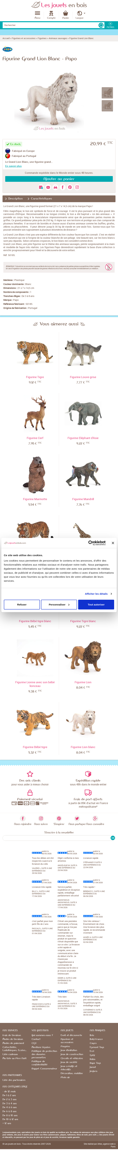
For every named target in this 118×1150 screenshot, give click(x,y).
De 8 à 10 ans (10, 1115)
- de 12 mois (9, 1091)
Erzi (92, 1051)
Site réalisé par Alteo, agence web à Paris (99, 1145)
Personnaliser (59, 604)
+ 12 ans (7, 1123)
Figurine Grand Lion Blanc (81, 38)
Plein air (65, 1077)
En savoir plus (13, 166)
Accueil (6, 38)
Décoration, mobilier (72, 1073)
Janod (93, 1067)
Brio (92, 1035)
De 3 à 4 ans (10, 1103)
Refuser (22, 604)
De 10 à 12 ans (10, 1119)
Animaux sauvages (58, 38)
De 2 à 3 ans (9, 1099)
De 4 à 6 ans (10, 1107)
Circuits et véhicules (72, 1058)
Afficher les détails (96, 593)
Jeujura (93, 1071)
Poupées (65, 1046)
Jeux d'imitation (69, 1050)
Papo (16, 299)
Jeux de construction (72, 1054)
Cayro (93, 1043)
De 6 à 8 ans (9, 1111)
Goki (92, 1055)
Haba (92, 1059)
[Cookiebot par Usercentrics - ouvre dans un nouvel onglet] (91, 543)
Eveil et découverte (71, 1035)
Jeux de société (69, 1062)
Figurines (42, 38)
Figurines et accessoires (23, 38)
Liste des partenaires (14, 1080)
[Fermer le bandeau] (113, 543)
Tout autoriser (96, 604)
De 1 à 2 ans (9, 1095)
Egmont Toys (97, 1047)
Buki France (96, 1039)
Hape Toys (95, 1063)
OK (112, 837)
